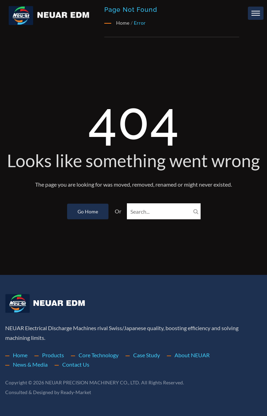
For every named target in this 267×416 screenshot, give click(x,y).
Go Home (84, 211)
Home (20, 355)
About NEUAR (196, 355)
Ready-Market (77, 392)
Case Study (149, 355)
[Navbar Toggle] (256, 13)
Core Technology (100, 355)
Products (53, 355)
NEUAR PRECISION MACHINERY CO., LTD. (93, 382)
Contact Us (77, 364)
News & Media (31, 364)
